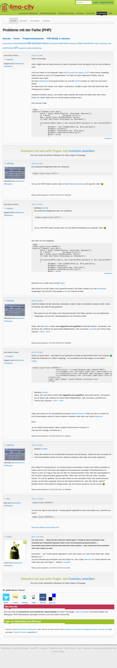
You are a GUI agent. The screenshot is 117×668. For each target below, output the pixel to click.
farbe (61, 43)
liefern (92, 43)
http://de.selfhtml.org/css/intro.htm (45, 532)
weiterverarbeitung (34, 48)
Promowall (35, 21)
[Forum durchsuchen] (84, 2)
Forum (13, 21)
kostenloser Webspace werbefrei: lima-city (27, 7)
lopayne (10, 59)
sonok (9, 542)
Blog (79, 653)
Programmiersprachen (33, 38)
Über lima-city (70, 653)
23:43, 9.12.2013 (37, 449)
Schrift (77, 81)
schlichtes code (105, 43)
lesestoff (85, 43)
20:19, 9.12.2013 (37, 353)
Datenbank (101, 289)
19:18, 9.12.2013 (37, 163)
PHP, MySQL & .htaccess (58, 38)
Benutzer (23, 21)
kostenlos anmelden (81, 151)
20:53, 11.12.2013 (37, 503)
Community (102, 13)
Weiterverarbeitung (76, 184)
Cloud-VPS (90, 13)
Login (95, 2)
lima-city (6, 38)
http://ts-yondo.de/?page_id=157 (76, 73)
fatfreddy (10, 163)
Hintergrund (44, 81)
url (16, 47)
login (97, 43)
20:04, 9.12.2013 (37, 301)
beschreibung (19, 43)
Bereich (88, 564)
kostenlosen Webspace (27, 634)
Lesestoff (92, 330)
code (28, 43)
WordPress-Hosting (66, 13)
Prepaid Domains (20, 637)
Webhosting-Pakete (48, 13)
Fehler (62, 284)
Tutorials (46, 21)
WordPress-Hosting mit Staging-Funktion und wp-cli (85, 634)
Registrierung (106, 2)
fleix (8, 503)
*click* (41, 332)
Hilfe (110, 13)
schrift (5, 48)
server (11, 48)
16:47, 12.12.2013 (37, 542)
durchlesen (53, 43)
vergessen (22, 48)
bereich (10, 43)
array (5, 43)
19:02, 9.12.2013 (37, 55)
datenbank (37, 43)
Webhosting (6, 653)
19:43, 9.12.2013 (37, 205)
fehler (65, 43)
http (80, 43)
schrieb (45, 208)
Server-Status (58, 656)
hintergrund (73, 43)
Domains (80, 13)
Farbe (33, 362)
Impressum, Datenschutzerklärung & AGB (99, 653)
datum (45, 43)
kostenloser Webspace (28, 13)
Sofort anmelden (82, 617)
